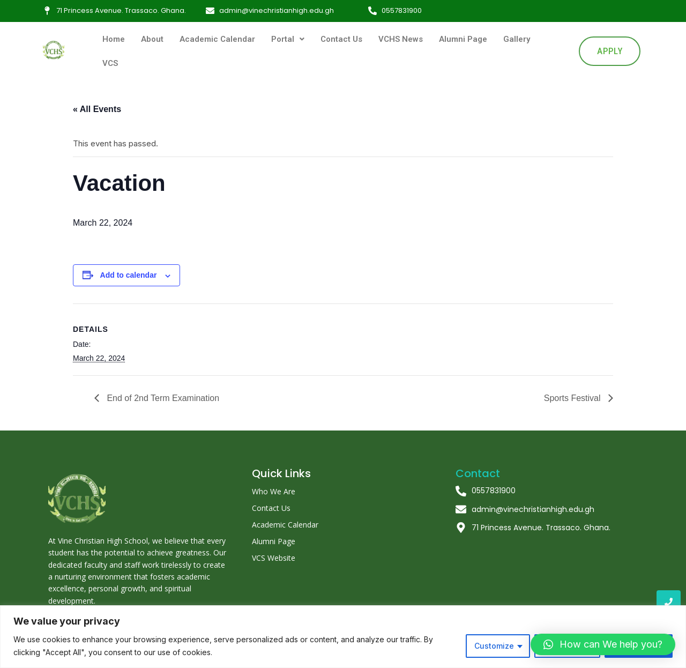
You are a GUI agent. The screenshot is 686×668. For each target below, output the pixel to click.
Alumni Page (463, 39)
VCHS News (400, 39)
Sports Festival (573, 398)
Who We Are (273, 491)
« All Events (97, 109)
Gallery (516, 39)
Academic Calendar (217, 39)
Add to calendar (128, 275)
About (152, 39)
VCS (110, 63)
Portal (287, 39)
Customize (494, 645)
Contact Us (341, 39)
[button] (603, 644)
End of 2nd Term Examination (162, 398)
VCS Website (273, 558)
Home (113, 39)
